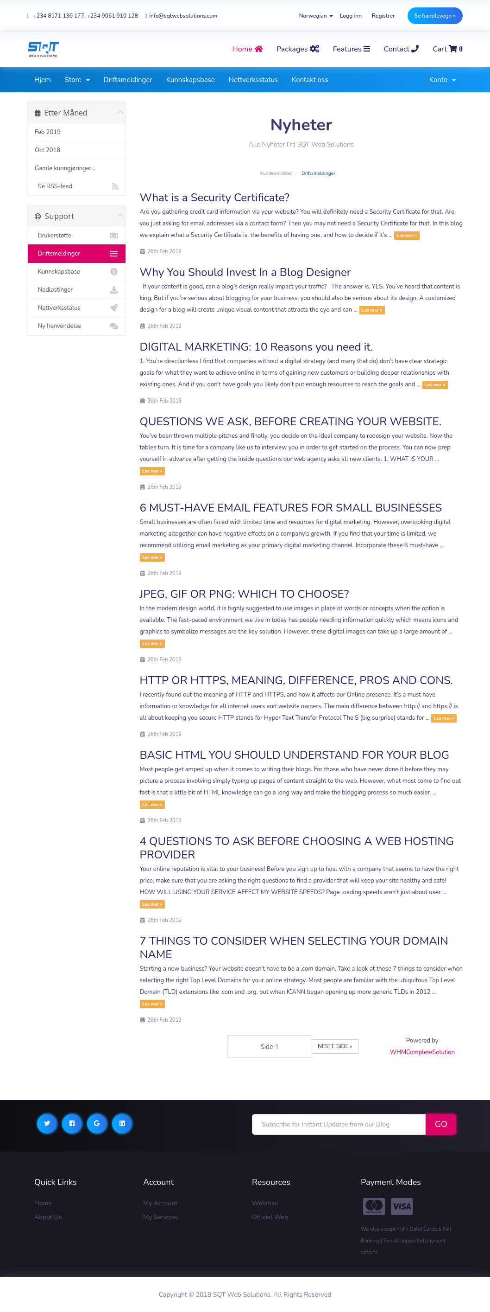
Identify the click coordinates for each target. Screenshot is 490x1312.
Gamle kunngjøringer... (65, 168)
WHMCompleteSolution (422, 1052)
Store (77, 79)
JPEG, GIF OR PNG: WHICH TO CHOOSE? (244, 594)
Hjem (42, 79)
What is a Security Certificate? (215, 197)
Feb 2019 (48, 132)
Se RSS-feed (77, 186)
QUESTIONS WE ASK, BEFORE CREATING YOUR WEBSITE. (291, 421)
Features (351, 49)
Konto (442, 79)
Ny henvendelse (77, 326)
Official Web (270, 1217)
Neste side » (335, 1046)
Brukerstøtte (77, 235)
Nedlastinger (77, 289)
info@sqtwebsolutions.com (181, 15)
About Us (48, 1217)
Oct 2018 (47, 150)
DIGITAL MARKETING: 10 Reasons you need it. (256, 346)
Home (43, 1203)
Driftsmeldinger (128, 79)
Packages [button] (297, 49)
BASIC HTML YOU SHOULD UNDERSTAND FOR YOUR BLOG (295, 755)
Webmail (265, 1203)
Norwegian (316, 15)
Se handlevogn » (435, 15)
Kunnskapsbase (190, 79)
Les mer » (407, 235)
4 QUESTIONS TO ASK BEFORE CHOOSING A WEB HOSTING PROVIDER (297, 848)
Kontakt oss (310, 79)
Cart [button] (448, 49)
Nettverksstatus (253, 79)
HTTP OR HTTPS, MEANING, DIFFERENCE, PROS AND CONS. (296, 680)
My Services (160, 1217)
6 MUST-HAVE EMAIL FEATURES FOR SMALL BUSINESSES (291, 507)
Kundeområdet (276, 173)
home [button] (247, 49)
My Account (160, 1203)
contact (401, 49)
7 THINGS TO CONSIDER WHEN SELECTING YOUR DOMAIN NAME (294, 948)
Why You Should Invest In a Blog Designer (245, 272)
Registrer (383, 15)
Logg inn (351, 15)
